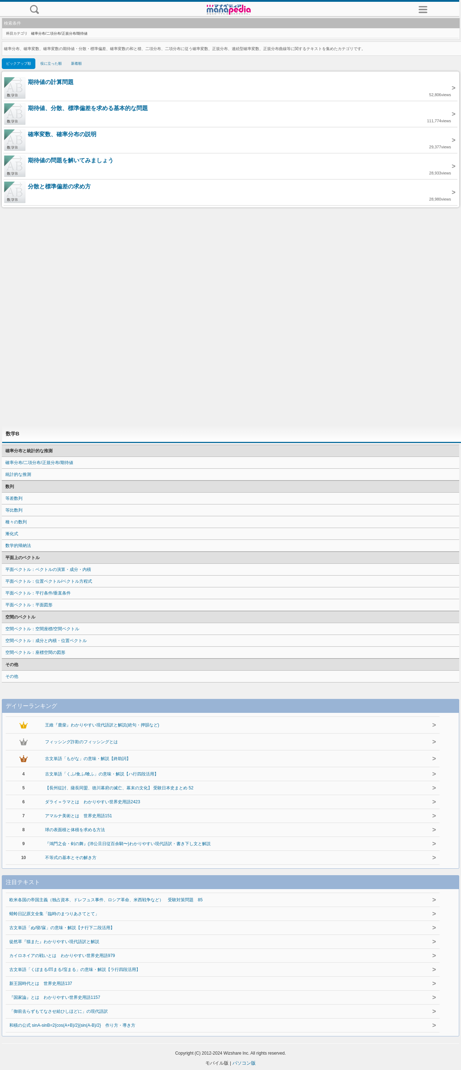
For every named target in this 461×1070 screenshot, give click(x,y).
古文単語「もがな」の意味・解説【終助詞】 (88, 758)
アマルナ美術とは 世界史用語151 (78, 815)
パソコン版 (244, 1063)
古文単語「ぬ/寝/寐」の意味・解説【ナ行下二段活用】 (62, 927)
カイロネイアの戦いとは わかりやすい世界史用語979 (62, 955)
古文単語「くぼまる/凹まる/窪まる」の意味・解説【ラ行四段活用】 (74, 969)
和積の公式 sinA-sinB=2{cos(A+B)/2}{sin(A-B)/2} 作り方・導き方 (72, 1025)
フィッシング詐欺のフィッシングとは (81, 741)
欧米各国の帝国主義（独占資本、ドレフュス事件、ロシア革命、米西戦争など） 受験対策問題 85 (105, 899)
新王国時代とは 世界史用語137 (40, 983)
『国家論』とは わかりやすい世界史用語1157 (54, 997)
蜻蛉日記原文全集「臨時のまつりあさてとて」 (54, 913)
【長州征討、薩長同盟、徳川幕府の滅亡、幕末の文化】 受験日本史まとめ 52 (119, 787)
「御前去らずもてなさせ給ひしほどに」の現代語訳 (58, 1011)
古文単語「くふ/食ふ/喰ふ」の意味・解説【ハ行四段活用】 (102, 773)
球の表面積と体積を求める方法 (75, 829)
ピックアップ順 (18, 63)
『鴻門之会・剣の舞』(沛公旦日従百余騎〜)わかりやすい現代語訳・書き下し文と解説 (128, 843)
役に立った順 (51, 63)
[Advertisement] (230, 316)
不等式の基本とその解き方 (70, 857)
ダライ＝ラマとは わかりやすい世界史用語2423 (92, 801)
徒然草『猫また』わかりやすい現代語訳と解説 (54, 941)
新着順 (76, 63)
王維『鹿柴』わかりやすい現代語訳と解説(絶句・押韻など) (102, 725)
